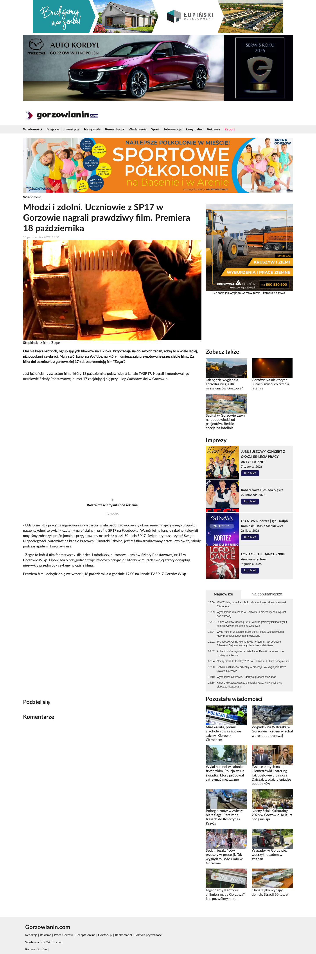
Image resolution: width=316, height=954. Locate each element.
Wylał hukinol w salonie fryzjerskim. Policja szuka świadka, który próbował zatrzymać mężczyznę (251, 633)
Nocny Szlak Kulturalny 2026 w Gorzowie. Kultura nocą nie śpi (253, 661)
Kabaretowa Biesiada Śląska (262, 490)
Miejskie (53, 129)
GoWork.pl (105, 935)
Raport (229, 129)
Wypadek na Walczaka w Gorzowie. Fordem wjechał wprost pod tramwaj (251, 614)
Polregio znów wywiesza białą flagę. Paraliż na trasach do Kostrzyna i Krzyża (250, 653)
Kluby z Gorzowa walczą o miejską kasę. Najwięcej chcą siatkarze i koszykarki (249, 684)
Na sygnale (92, 129)
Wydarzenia (138, 129)
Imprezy (216, 440)
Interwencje (172, 129)
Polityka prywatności (148, 935)
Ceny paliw (194, 129)
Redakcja (31, 935)
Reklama (213, 129)
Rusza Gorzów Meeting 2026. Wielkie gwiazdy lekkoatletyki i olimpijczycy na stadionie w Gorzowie (252, 623)
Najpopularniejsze (266, 594)
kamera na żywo (274, 293)
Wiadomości (32, 129)
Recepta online (85, 935)
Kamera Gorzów (36, 949)
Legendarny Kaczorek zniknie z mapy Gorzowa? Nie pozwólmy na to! (225, 894)
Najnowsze (223, 594)
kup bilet (250, 473)
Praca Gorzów (63, 935)
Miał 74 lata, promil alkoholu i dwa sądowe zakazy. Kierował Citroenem (251, 604)
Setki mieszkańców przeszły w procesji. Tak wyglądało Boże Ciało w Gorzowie (251, 669)
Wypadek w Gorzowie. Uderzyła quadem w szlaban (246, 677)
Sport (155, 129)
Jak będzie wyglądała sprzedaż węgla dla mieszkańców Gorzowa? (224, 384)
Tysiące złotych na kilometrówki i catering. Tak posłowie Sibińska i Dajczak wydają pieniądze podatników (249, 643)
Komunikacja (114, 129)
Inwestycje (71, 129)
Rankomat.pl (123, 935)
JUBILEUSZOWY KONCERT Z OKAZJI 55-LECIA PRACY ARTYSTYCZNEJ (263, 457)
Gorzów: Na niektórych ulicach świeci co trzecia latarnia (270, 384)
